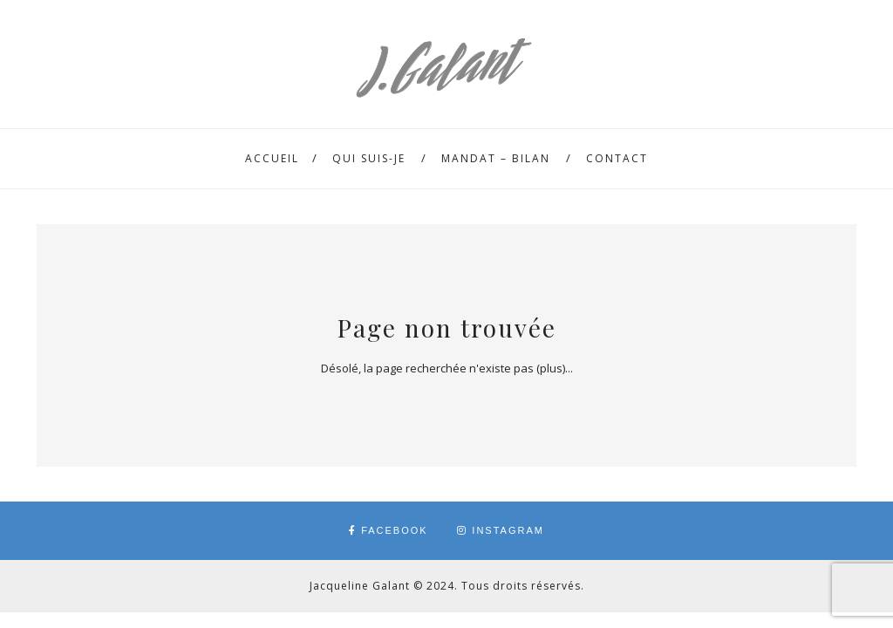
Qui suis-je (369, 158)
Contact (617, 158)
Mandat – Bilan (495, 158)
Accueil (272, 158)
